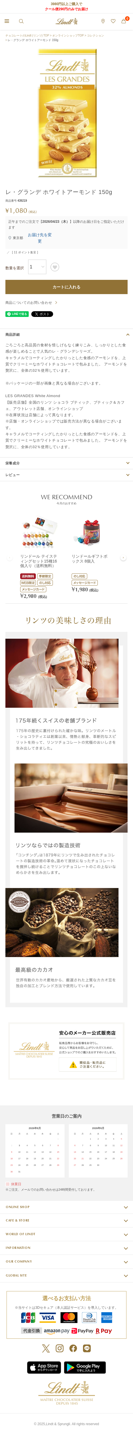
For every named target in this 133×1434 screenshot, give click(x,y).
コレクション (95, 35)
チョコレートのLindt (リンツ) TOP (27, 35)
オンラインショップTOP (68, 35)
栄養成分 (12, 463)
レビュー (12, 475)
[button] (10, 558)
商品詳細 (12, 335)
